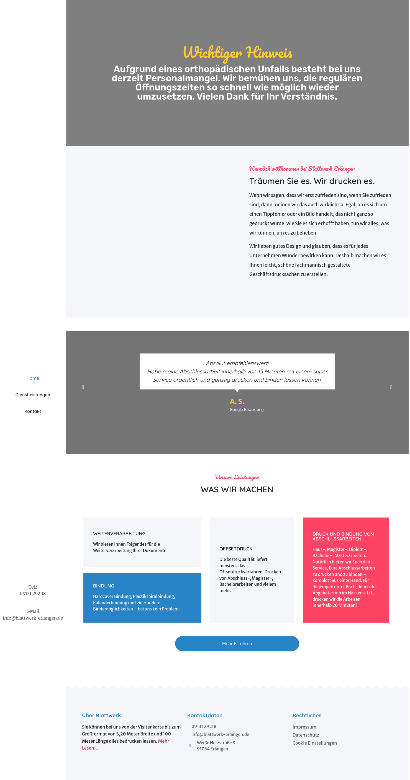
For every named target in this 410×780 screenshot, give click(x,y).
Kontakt (32, 411)
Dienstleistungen (33, 394)
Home (33, 378)
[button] (237, 643)
